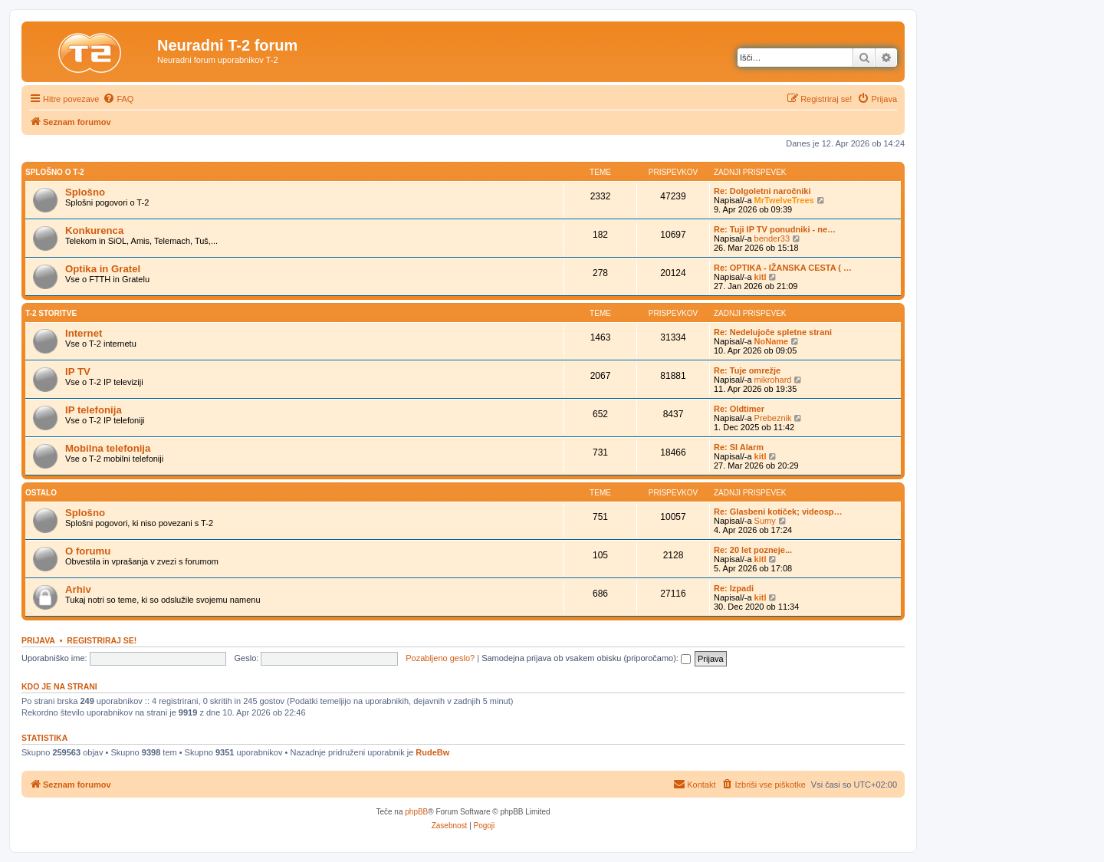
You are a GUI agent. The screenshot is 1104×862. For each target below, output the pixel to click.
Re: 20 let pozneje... (753, 549)
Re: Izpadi (734, 588)
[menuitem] (118, 99)
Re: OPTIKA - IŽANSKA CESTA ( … (783, 267)
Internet (83, 333)
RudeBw (432, 752)
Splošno (85, 192)
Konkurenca (94, 230)
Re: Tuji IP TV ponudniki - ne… (775, 229)
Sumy (765, 520)
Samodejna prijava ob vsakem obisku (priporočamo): (586, 658)
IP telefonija (93, 410)
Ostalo (41, 493)
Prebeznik (773, 418)
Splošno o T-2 (54, 172)
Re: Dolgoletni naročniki (762, 191)
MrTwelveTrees (784, 200)
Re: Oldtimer (739, 408)
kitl (760, 276)
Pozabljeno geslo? (440, 658)
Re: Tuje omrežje (747, 370)
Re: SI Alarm (739, 447)
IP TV (77, 371)
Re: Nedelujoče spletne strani (773, 332)
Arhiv (78, 589)
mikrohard (773, 379)
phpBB (416, 812)
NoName (771, 341)
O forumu (87, 551)
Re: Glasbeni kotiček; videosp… (778, 511)
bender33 (772, 238)
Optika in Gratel (102, 269)
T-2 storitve (51, 313)
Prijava (38, 640)
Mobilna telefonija (107, 448)
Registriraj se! (101, 640)
